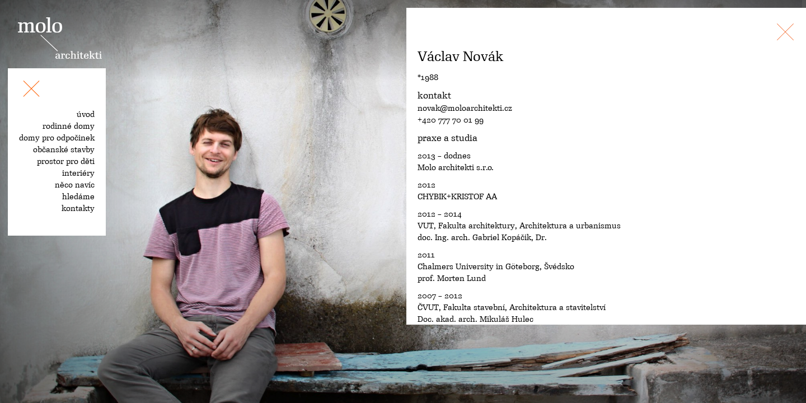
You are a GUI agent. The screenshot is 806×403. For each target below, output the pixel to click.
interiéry (78, 173)
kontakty (78, 208)
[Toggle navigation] (31, 91)
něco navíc (75, 185)
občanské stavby (64, 149)
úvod (86, 114)
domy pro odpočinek (57, 138)
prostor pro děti (66, 161)
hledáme (78, 196)
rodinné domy (69, 126)
